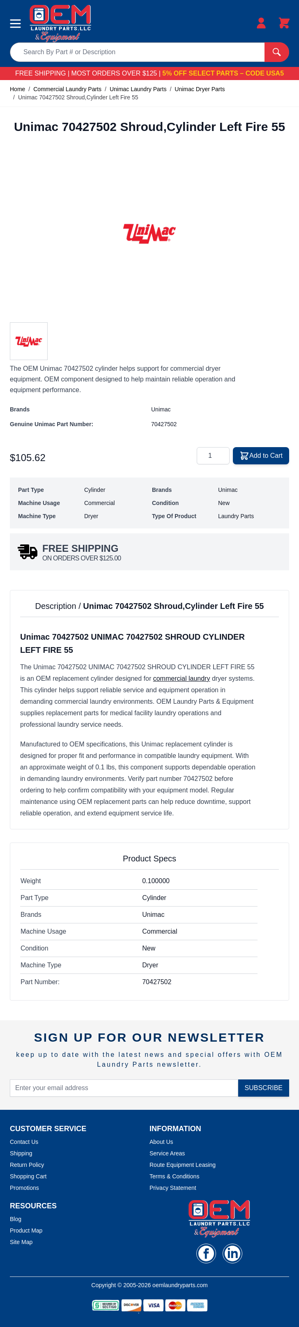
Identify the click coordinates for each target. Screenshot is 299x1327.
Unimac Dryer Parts (200, 89)
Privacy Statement (173, 1188)
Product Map (26, 1230)
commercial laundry (181, 678)
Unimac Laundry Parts (138, 89)
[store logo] (60, 23)
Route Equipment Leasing (183, 1165)
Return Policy (27, 1165)
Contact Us (24, 1142)
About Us (161, 1142)
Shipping (21, 1153)
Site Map (21, 1242)
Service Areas (167, 1153)
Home (17, 89)
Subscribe (264, 1087)
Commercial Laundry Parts (67, 89)
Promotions (24, 1188)
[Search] (276, 52)
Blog (15, 1219)
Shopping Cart (28, 1176)
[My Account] (261, 23)
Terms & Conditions (174, 1176)
